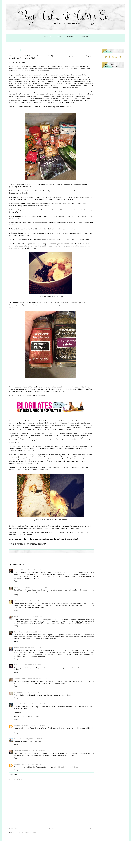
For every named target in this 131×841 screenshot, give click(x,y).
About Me (47, 37)
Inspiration (37, 551)
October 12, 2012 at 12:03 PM (30, 665)
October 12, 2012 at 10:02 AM (30, 616)
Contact (71, 37)
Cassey (28, 395)
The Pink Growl (20, 678)
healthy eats (27, 551)
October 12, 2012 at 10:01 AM (33, 601)
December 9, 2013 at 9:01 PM (33, 764)
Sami (16, 647)
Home (51, 829)
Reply (16, 581)
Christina (17, 750)
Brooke (16, 570)
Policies (84, 37)
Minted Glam (18, 704)
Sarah (16, 632)
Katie (16, 665)
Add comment (15, 774)
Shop (59, 37)
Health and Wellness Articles (66, 767)
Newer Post (13, 829)
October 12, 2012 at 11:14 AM (30, 632)
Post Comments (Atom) (28, 832)
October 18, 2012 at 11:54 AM (33, 750)
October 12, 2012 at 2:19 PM (37, 678)
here (25, 83)
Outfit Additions (81, 532)
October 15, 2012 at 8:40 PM (31, 739)
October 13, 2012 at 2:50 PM (35, 704)
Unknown (17, 725)
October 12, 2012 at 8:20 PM (28, 692)
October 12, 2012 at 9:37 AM (31, 570)
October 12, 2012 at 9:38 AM (36, 587)
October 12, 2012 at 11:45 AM (29, 647)
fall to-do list (67, 69)
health (18, 551)
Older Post (89, 829)
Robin (16, 616)
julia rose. (17, 601)
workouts (47, 551)
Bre (15, 692)
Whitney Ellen (19, 587)
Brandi (16, 739)
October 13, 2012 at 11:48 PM (33, 725)
